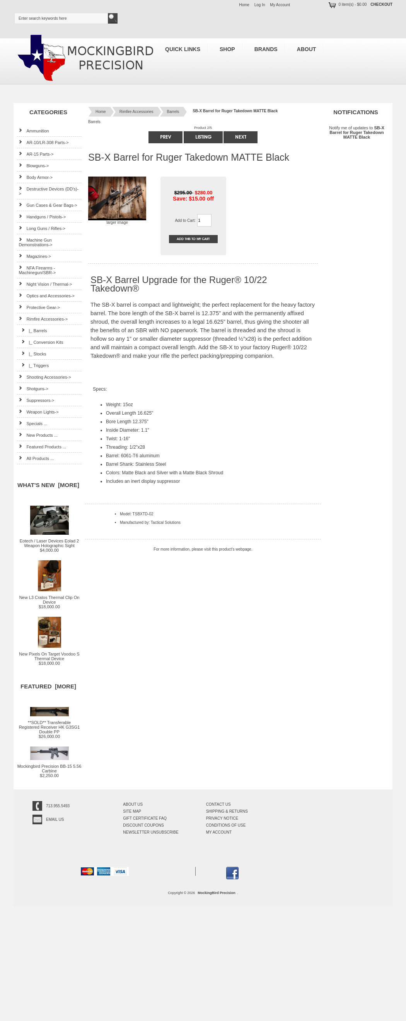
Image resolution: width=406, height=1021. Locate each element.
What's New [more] (48, 485)
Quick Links (182, 49)
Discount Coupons (143, 825)
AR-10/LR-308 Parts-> (43, 142)
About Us (133, 804)
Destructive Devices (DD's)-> (48, 191)
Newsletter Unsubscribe (150, 832)
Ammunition (34, 130)
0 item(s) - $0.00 (347, 4)
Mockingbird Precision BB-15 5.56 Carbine (49, 766)
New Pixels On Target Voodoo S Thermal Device (49, 654)
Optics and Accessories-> (46, 295)
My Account (280, 5)
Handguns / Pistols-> (42, 216)
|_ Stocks (32, 353)
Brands (266, 49)
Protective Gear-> (39, 307)
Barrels (173, 112)
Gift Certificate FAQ (145, 818)
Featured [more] (48, 686)
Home (244, 5)
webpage (243, 549)
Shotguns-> (33, 388)
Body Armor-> (36, 177)
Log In (259, 5)
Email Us (55, 819)
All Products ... (36, 458)
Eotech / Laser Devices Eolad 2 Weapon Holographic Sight (49, 541)
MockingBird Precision (216, 893)
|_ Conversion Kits (41, 342)
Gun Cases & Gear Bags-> (48, 205)
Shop (227, 49)
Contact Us (218, 804)
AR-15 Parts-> (36, 153)
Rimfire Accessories (136, 112)
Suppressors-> (36, 400)
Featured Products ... (42, 446)
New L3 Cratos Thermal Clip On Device (49, 597)
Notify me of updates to (356, 132)
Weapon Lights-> (38, 411)
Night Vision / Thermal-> (45, 284)
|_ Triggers (34, 365)
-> (43, 319)
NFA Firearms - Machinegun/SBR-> (37, 270)
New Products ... (38, 435)
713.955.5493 (58, 806)
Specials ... (33, 423)
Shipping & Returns (227, 811)
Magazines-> (35, 256)
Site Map (132, 811)
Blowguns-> (34, 165)
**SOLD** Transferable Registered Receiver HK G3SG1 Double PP (49, 725)
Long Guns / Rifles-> (42, 228)
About (306, 49)
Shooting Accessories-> (45, 376)
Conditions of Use (226, 825)
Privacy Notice (222, 818)
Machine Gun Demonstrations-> (35, 242)
